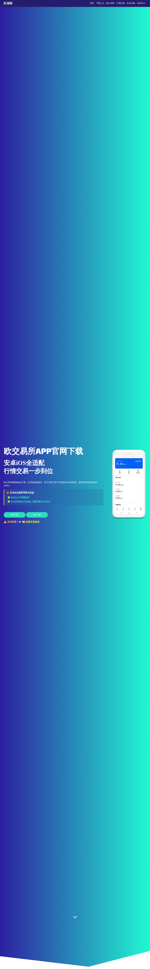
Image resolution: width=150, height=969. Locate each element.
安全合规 (131, 3)
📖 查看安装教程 (31, 522)
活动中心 (141, 3)
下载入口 (100, 3)
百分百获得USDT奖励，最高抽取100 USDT (30, 501)
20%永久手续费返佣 (20, 497)
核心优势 (110, 3)
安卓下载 (37, 515)
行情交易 (120, 3)
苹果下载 (14, 515)
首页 (92, 3)
